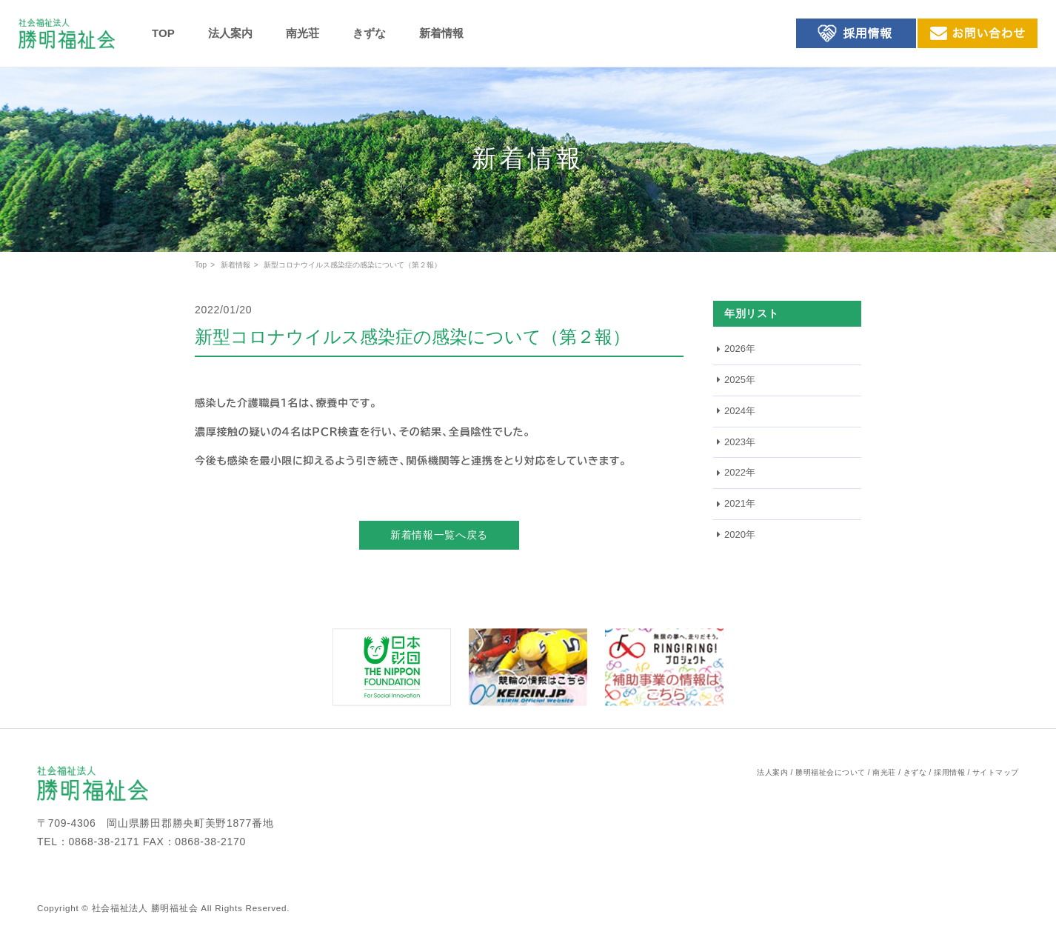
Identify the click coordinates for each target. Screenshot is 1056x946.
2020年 (739, 534)
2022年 (739, 472)
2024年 (739, 410)
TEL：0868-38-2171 (88, 841)
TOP (163, 33)
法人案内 (230, 33)
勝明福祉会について (830, 772)
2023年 (739, 441)
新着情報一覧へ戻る (439, 535)
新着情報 (441, 33)
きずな (369, 33)
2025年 (739, 379)
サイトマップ (995, 772)
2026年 (739, 348)
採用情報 (949, 772)
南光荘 (302, 33)
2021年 (739, 503)
